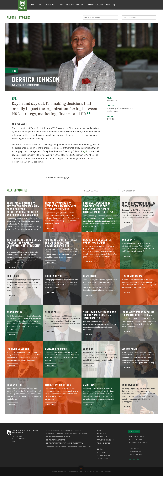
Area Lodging (102, 458)
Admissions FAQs (103, 443)
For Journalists (135, 455)
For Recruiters (135, 452)
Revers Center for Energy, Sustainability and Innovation (68, 446)
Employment (134, 449)
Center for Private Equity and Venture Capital (64, 443)
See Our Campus (103, 455)
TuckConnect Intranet (138, 443)
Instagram (130, 459)
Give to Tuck (134, 431)
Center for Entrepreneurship (58, 437)
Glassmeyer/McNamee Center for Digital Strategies (66, 434)
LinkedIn (134, 459)
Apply (99, 431)
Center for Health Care (55, 440)
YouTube (138, 459)
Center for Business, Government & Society (63, 431)
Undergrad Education (54, 5)
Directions (101, 452)
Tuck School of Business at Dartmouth (23, 5)
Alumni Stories (19, 17)
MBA (40, 5)
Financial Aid (102, 437)
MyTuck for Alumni (136, 436)
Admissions (101, 434)
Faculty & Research (95, 5)
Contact (100, 449)
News (108, 5)
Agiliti (85, 151)
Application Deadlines (105, 440)
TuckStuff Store (135, 439)
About (33, 5)
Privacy (108, 472)
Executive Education (75, 5)
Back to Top (81, 468)
